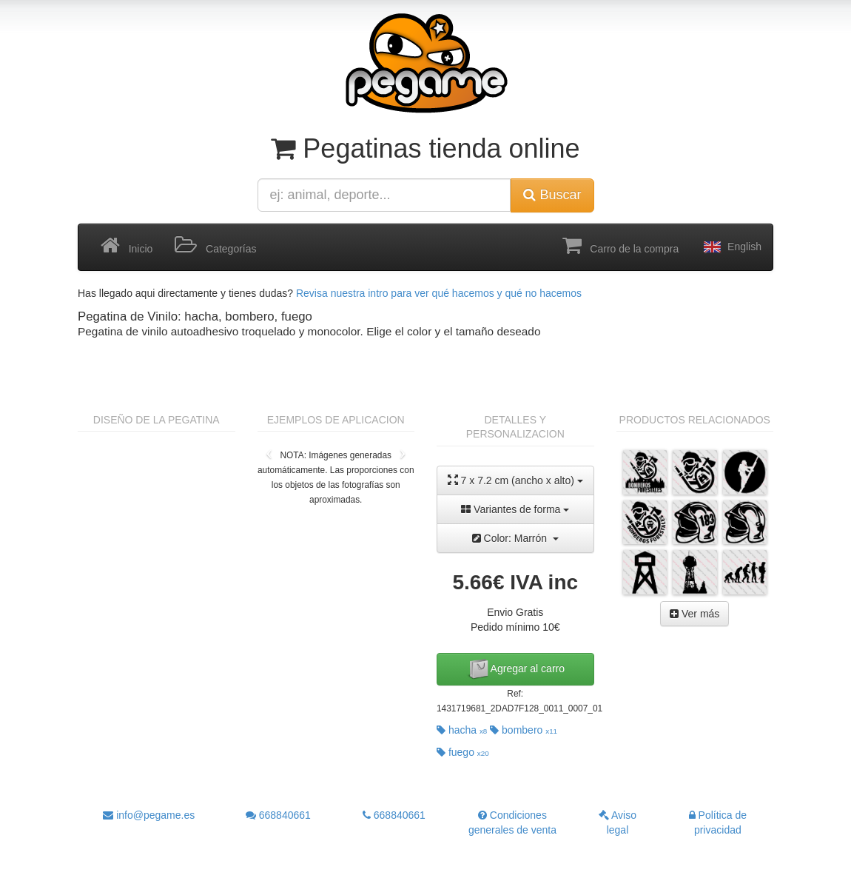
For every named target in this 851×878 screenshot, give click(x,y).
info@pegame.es (149, 815)
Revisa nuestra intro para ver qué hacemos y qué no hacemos (439, 293)
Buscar (552, 194)
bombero (523, 730)
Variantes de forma (515, 509)
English (731, 247)
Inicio (126, 245)
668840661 (278, 815)
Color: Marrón (515, 538)
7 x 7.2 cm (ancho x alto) (515, 480)
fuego (463, 752)
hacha (462, 730)
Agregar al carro (515, 669)
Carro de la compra (620, 245)
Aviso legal (617, 822)
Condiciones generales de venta (512, 822)
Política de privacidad (718, 822)
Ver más (694, 614)
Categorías (215, 245)
